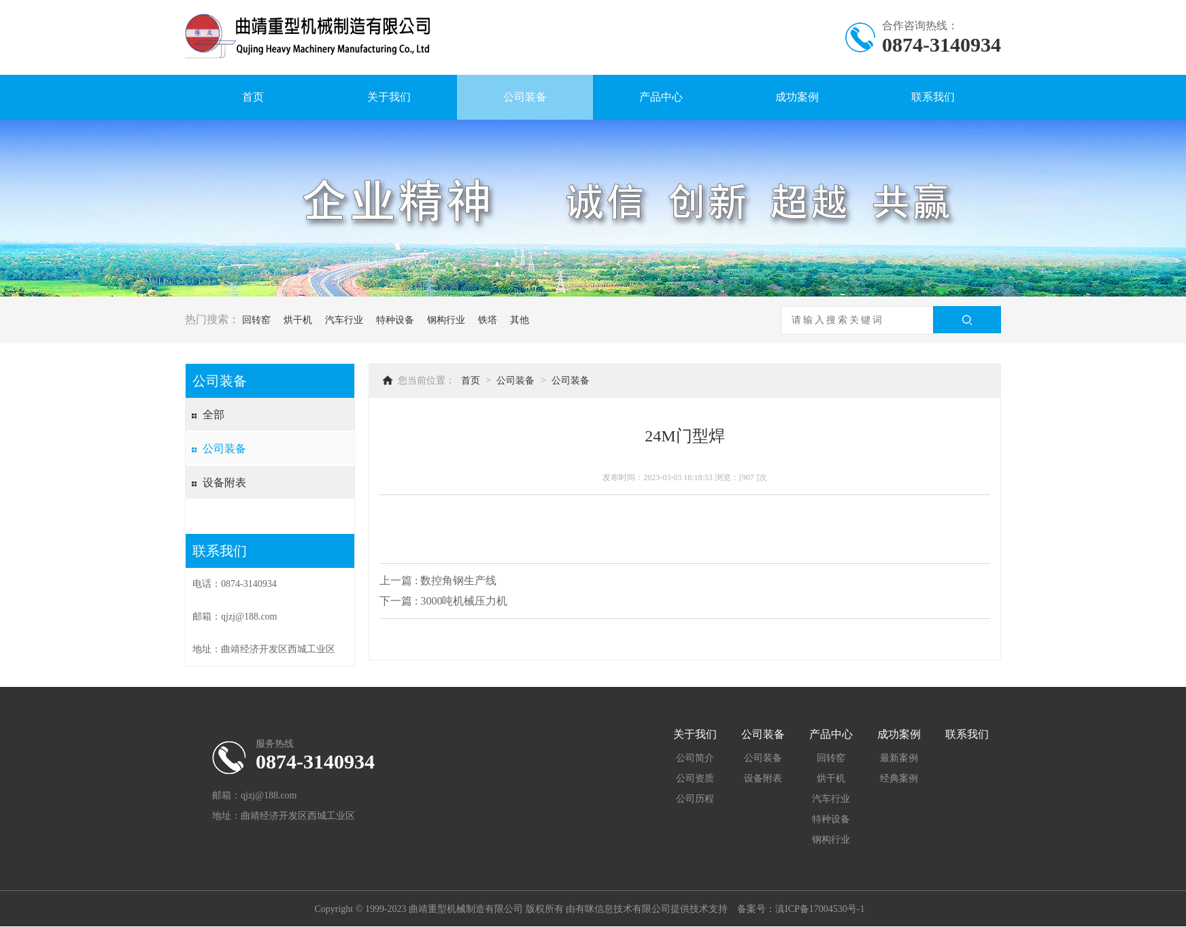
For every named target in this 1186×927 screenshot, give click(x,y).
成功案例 (797, 97)
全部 (213, 414)
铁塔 (487, 320)
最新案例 (899, 758)
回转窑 (256, 320)
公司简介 (695, 758)
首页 (253, 97)
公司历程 (695, 799)
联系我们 (933, 97)
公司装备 (525, 97)
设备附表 (224, 482)
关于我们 (389, 97)
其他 (519, 320)
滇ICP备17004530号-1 (819, 909)
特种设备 (395, 320)
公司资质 (695, 778)
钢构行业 (446, 320)
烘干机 (298, 320)
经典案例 (899, 778)
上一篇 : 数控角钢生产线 (437, 580)
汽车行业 (344, 320)
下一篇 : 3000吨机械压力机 (443, 601)
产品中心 (661, 97)
